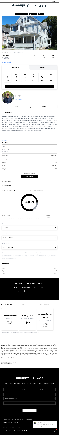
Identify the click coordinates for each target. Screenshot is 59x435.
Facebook (5, 421)
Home (6, 382)
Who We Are (35, 382)
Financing (23, 382)
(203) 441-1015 (28, 419)
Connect (52, 382)
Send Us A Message (29, 409)
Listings (10, 382)
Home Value (29, 382)
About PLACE (47, 382)
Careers (40, 382)
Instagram (10, 421)
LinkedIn (16, 421)
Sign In (54, 1)
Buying (14, 382)
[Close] (55, 422)
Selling (18, 382)
